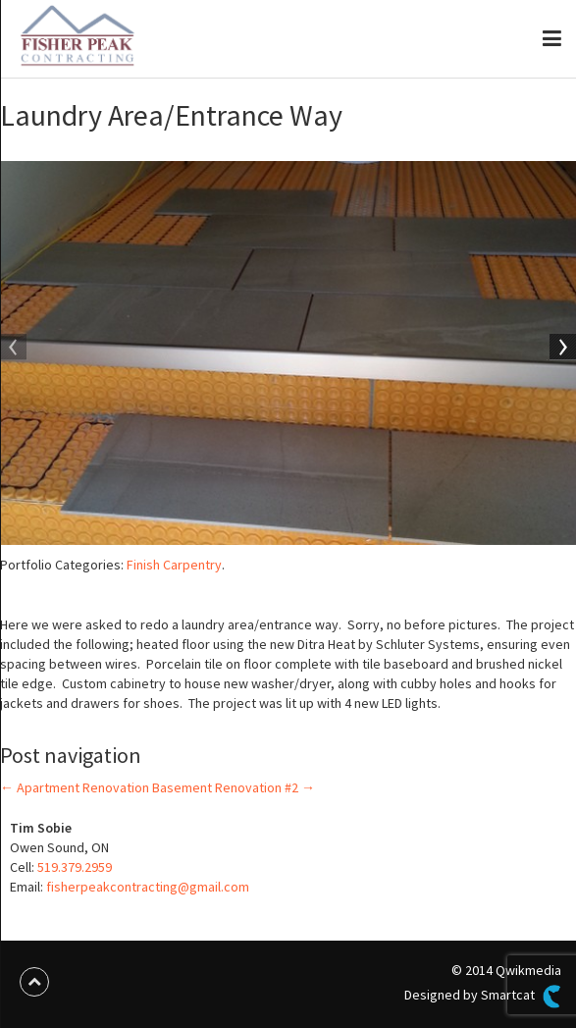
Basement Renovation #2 (233, 787)
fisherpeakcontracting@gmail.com (147, 886)
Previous (14, 348)
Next (561, 348)
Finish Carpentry (174, 564)
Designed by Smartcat (482, 996)
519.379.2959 (74, 867)
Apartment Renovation (74, 787)
